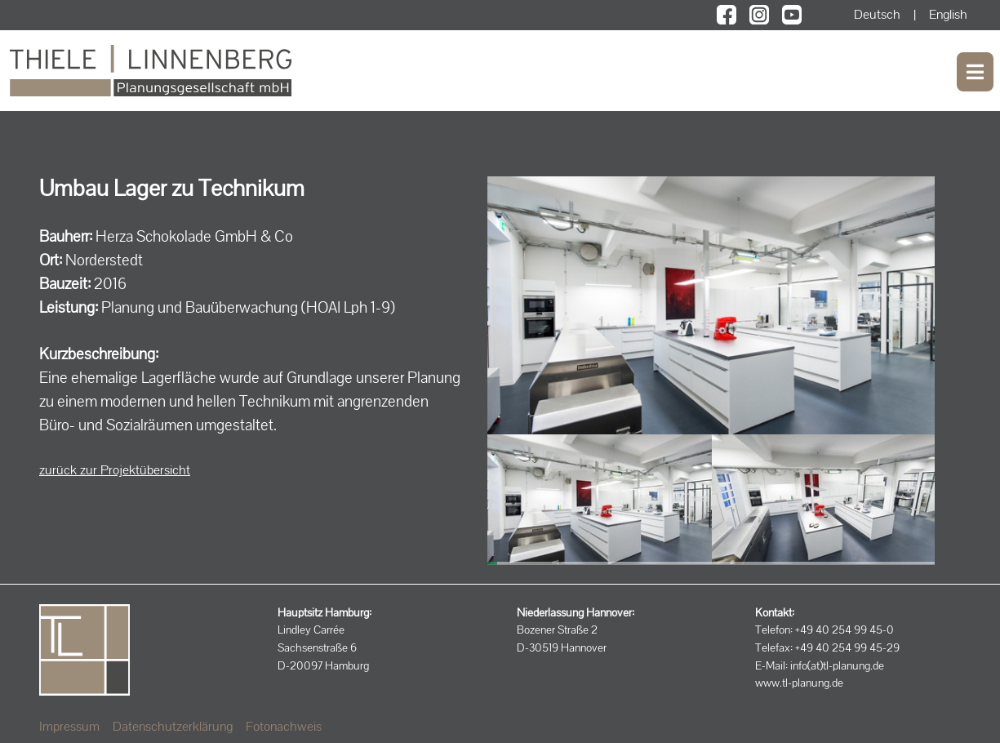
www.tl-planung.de (799, 682)
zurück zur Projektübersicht (114, 469)
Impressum (69, 726)
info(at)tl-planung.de (837, 665)
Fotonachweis (284, 726)
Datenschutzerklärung (173, 726)
